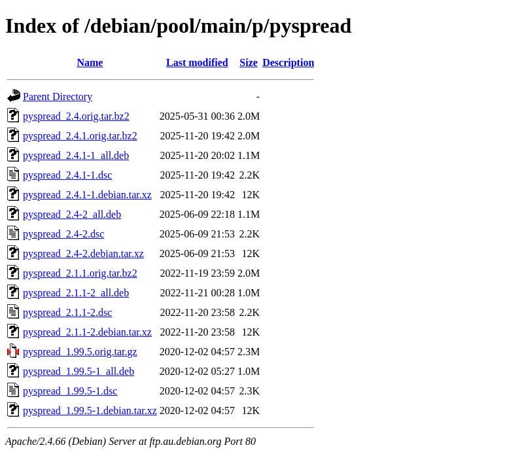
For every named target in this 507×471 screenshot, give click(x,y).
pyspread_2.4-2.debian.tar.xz (83, 253)
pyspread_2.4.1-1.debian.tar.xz (87, 194)
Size (248, 62)
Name (90, 62)
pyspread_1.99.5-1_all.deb (78, 371)
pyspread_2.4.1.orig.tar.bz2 (80, 135)
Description (288, 62)
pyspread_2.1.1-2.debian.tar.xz (87, 332)
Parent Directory (57, 96)
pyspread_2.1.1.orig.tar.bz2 (80, 273)
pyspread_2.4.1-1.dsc (67, 175)
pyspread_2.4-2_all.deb (72, 214)
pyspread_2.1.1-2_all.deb (76, 292)
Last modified (197, 62)
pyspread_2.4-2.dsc (63, 233)
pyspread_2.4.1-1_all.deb (76, 155)
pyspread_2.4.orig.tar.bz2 (76, 116)
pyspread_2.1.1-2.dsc (67, 312)
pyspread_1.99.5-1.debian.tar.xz (90, 410)
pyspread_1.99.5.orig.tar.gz (80, 351)
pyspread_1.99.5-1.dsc (70, 390)
